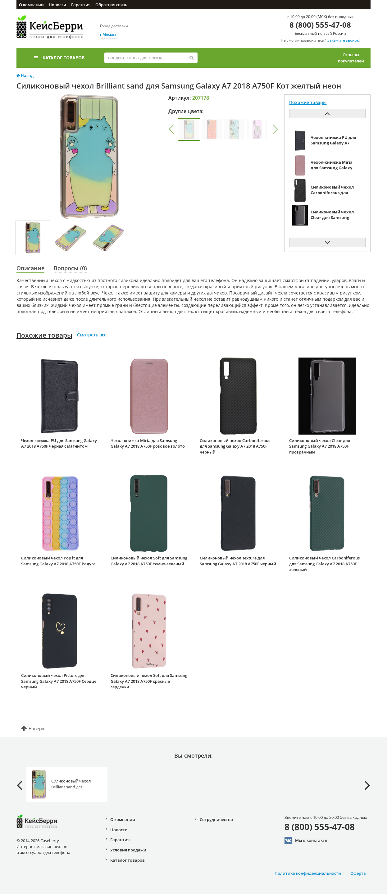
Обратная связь (111, 4)
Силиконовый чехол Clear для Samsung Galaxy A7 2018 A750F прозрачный (319, 446)
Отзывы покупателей (351, 58)
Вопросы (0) (70, 268)
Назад (25, 75)
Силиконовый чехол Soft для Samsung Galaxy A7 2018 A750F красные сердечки (149, 681)
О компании (31, 4)
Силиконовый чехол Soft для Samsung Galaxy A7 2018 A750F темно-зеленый (149, 561)
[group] (189, 129)
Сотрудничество (216, 819)
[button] (171, 129)
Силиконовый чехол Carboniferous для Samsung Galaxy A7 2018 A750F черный (235, 446)
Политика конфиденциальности (308, 873)
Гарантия (80, 4)
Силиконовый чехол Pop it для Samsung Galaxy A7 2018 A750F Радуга (58, 561)
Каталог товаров (59, 58)
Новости (57, 4)
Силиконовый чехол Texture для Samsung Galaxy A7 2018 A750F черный (238, 561)
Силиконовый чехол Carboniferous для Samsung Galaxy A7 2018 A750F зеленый (324, 563)
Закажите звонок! (343, 40)
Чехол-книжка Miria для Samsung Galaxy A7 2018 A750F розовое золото (148, 443)
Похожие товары (44, 335)
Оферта (358, 873)
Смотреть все (92, 335)
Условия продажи (128, 850)
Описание (30, 268)
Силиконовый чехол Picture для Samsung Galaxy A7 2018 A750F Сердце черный (58, 681)
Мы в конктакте (306, 840)
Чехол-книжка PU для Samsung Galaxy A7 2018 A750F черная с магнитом (59, 443)
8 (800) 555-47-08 (320, 25)
